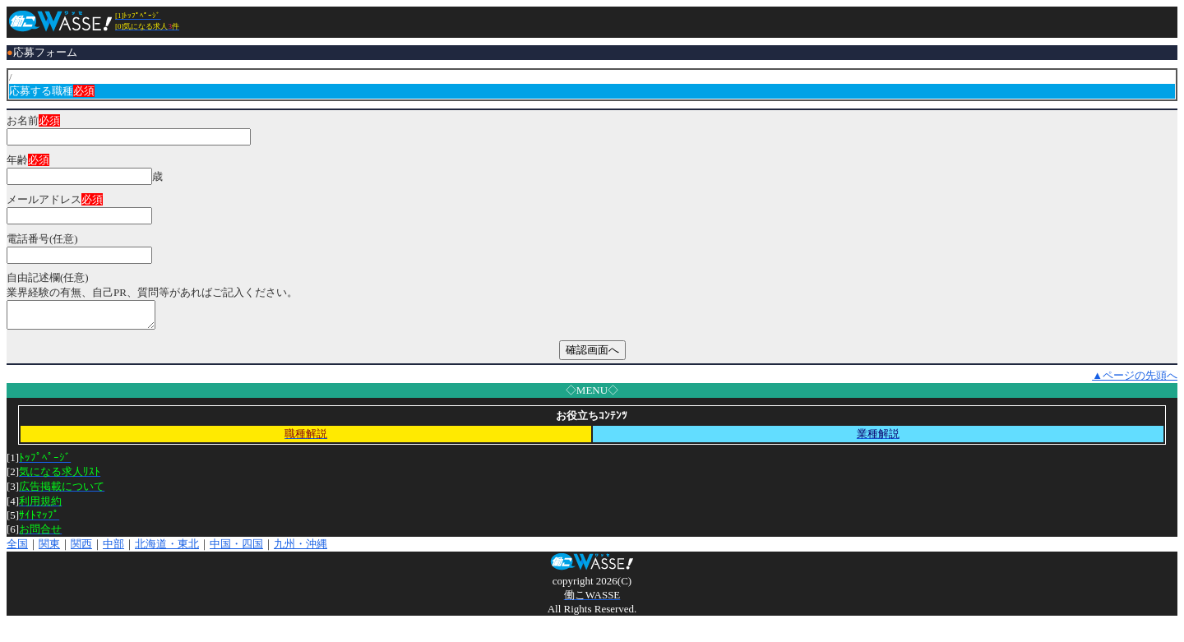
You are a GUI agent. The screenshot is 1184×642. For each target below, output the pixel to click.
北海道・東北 (167, 549)
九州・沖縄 (300, 549)
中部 (113, 549)
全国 (17, 549)
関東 (49, 549)
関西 (81, 549)
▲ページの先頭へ (1134, 380)
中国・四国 (236, 549)
